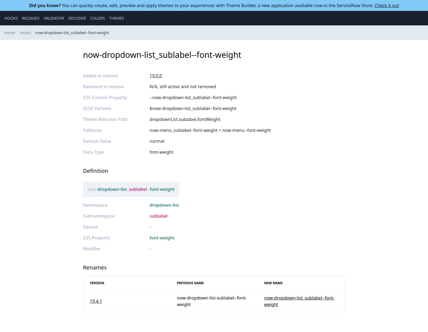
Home (9, 32)
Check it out (387, 5)
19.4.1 (96, 301)
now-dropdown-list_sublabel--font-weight (72, 32)
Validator (54, 18)
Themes (116, 18)
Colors (97, 18)
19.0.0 (156, 76)
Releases (31, 18)
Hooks (11, 18)
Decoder (77, 18)
